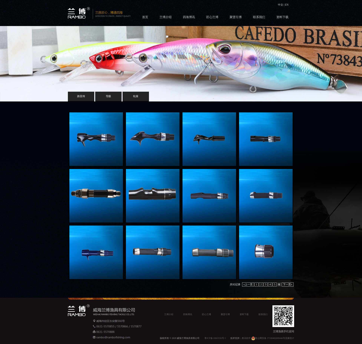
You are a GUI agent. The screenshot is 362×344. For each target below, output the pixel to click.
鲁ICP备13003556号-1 (215, 338)
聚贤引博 (236, 17)
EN (286, 4)
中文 (281, 4)
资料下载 (282, 17)
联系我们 (259, 17)
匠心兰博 (212, 17)
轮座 (135, 96)
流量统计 (289, 338)
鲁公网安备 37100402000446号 (268, 338)
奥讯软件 (246, 338)
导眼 (108, 96)
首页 (145, 17)
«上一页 (248, 284)
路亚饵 (81, 96)
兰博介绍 (166, 17)
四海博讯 (189, 17)
